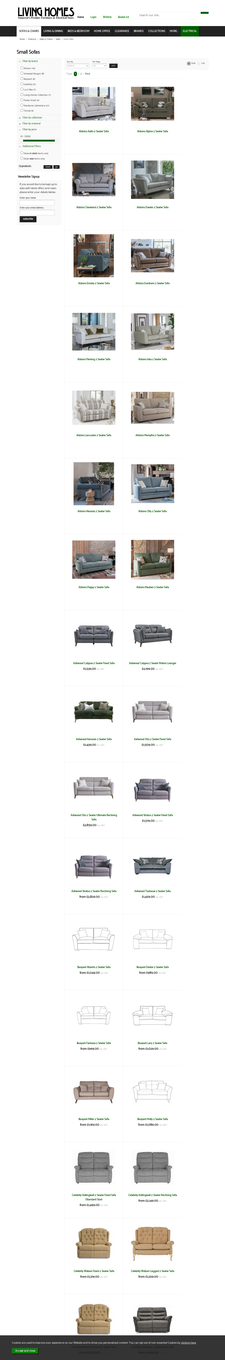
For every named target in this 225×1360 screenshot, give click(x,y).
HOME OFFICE (102, 31)
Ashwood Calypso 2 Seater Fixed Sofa (184, 437)
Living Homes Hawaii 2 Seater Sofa (184, 1119)
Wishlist (107, 17)
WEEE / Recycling (62, 1327)
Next (87, 74)
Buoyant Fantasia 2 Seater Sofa (88, 739)
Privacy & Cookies (63, 1323)
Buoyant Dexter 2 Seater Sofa (184, 663)
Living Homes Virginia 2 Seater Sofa (88, 1271)
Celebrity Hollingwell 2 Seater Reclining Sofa (184, 817)
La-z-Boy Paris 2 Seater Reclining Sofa (137, 1045)
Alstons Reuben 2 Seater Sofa (136, 435)
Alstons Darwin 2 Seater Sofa (88, 207)
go (56, 167)
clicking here (188, 1342)
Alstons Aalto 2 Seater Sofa (88, 131)
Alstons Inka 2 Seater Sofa (136, 283)
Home (80, 17)
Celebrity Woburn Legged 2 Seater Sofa (136, 893)
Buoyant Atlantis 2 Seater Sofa (136, 663)
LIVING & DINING (53, 31)
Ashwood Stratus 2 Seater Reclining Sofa (184, 589)
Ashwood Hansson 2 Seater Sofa (136, 511)
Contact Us (29, 1323)
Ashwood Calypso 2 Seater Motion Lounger (88, 513)
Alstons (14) (28, 68)
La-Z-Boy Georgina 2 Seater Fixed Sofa (184, 969)
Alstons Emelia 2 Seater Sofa (136, 207)
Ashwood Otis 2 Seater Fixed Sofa (184, 511)
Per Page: (99, 64)
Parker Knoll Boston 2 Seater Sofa (184, 1271)
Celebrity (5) (28, 84)
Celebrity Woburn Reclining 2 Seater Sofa (184, 893)
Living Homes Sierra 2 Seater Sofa (184, 1195)
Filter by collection (32, 118)
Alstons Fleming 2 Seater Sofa (88, 283)
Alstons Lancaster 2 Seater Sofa (184, 283)
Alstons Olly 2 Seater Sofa (184, 359)
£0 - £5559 (25, 136)
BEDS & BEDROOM (78, 31)
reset (48, 167)
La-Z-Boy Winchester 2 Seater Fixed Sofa (184, 1045)
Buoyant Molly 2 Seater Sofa (88, 815)
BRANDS (138, 31)
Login (93, 17)
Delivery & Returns (63, 1319)
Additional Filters (32, 146)
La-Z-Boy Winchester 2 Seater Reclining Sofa (88, 1121)
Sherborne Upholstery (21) (35, 106)
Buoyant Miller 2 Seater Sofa (184, 739)
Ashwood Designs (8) (32, 74)
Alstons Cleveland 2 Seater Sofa (184, 131)
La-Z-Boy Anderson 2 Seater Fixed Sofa (88, 969)
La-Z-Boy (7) (28, 90)
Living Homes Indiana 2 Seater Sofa (88, 1195)
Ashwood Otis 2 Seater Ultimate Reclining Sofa (88, 589)
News (26, 1315)
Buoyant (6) (28, 79)
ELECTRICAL (190, 31)
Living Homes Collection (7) (36, 95)
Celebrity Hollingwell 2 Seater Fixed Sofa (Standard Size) (136, 817)
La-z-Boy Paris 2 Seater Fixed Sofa (88, 1043)
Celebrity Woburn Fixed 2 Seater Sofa (88, 891)
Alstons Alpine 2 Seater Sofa (136, 131)
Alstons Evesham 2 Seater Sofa (184, 207)
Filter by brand (30, 61)
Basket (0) (123, 17)
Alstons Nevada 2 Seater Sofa (136, 359)
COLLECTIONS (156, 31)
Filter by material (32, 124)
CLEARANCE (122, 31)
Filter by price (30, 129)
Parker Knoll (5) (30, 100)
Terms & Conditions (64, 1315)
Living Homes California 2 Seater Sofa (136, 1121)
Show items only (34, 153)
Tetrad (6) (27, 111)
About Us (27, 1319)
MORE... (174, 31)
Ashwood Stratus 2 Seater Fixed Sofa (136, 587)
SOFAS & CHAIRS (29, 31)
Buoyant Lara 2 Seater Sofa (136, 739)
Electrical (27, 1331)
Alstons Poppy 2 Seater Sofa (88, 435)
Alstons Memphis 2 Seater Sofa (88, 359)
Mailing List (29, 1327)
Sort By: (78, 64)
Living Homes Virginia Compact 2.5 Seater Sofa (136, 1273)
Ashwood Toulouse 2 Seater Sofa (88, 663)
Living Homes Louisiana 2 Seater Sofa (136, 1197)
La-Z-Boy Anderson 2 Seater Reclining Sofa (136, 969)
